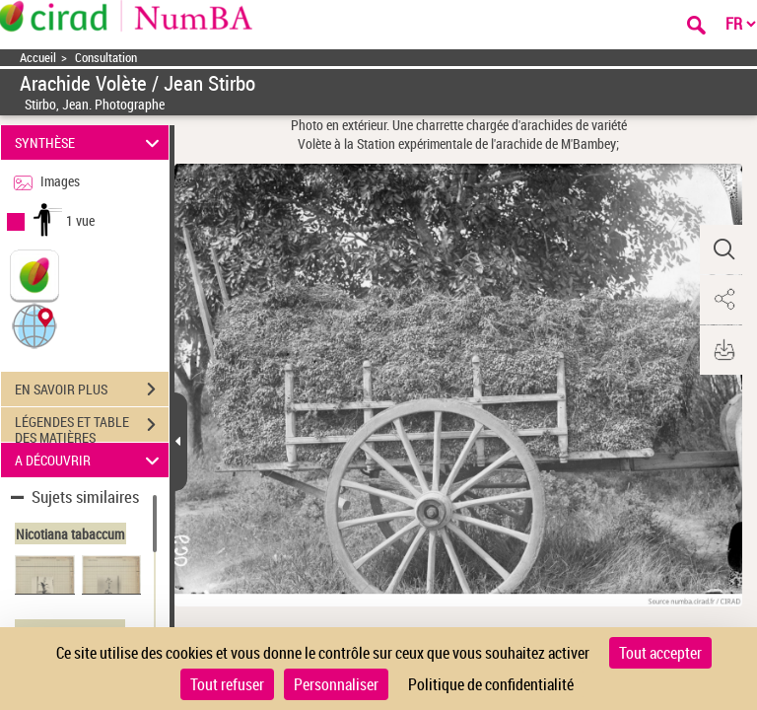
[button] (34, 325)
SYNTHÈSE (90, 142)
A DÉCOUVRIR (90, 460)
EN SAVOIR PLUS (92, 389)
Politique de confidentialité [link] (491, 684)
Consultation (106, 57)
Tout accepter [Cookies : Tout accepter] (660, 653)
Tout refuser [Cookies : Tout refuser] (227, 684)
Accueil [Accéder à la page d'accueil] (38, 57)
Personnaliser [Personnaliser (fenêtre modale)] (336, 684)
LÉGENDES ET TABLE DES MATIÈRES (92, 427)
